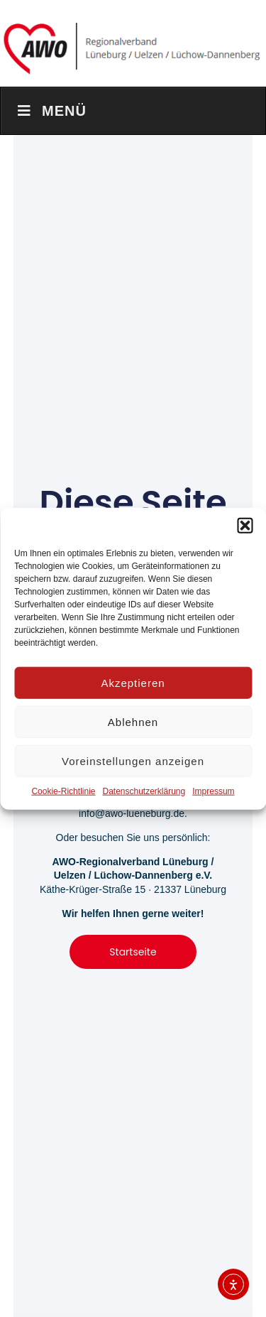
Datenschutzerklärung (143, 791)
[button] (245, 526)
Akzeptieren (133, 682)
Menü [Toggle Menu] (51, 111)
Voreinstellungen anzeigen (133, 760)
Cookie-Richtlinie (63, 791)
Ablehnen (133, 721)
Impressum (213, 791)
